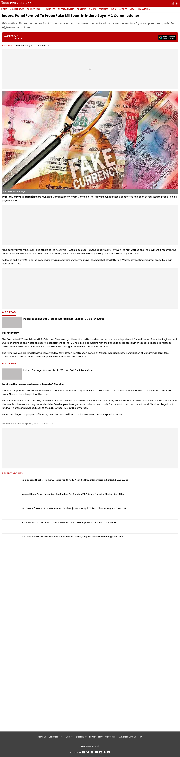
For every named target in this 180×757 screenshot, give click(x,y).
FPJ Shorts (49, 9)
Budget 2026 (33, 9)
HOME (4, 9)
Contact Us (110, 736)
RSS (140, 736)
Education (144, 9)
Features (103, 9)
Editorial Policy (56, 736)
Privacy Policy (96, 736)
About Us (42, 736)
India (113, 9)
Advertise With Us (127, 736)
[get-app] (177, 3)
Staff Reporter (8, 45)
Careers (69, 736)
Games (92, 9)
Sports (123, 9)
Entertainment (66, 9)
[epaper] (173, 3)
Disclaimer (81, 736)
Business (81, 9)
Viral (132, 9)
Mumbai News (17, 9)
